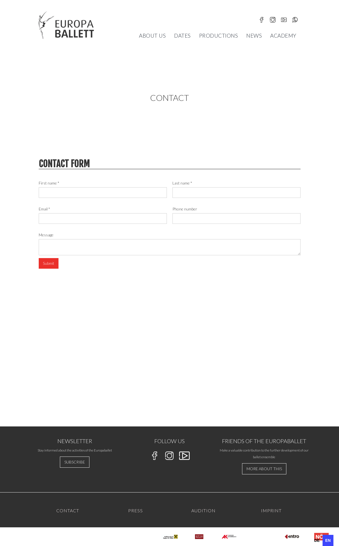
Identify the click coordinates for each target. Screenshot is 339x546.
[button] (152, 35)
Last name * (182, 183)
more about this (264, 468)
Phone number (184, 209)
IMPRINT (271, 510)
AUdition (203, 510)
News (254, 35)
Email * (44, 209)
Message (46, 234)
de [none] (317, 540)
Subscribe (74, 462)
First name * (49, 183)
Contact (67, 510)
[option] (316, 540)
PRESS (135, 510)
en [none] (328, 540)
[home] (66, 25)
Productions (218, 35)
